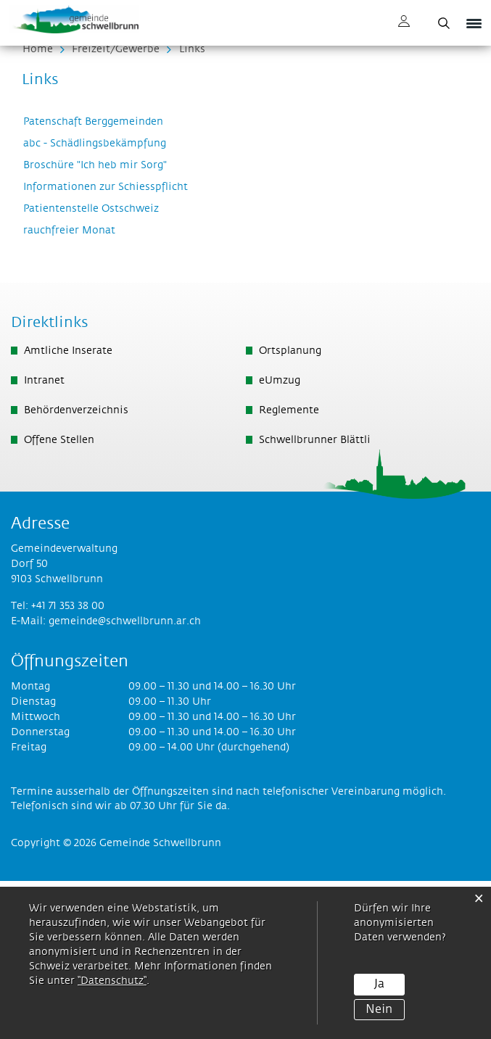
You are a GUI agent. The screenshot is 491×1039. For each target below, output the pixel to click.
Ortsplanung (290, 509)
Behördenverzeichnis (76, 568)
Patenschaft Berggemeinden (99, 280)
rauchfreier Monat (75, 388)
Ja (379, 983)
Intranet (44, 539)
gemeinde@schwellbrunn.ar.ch (125, 779)
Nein (379, 1008)
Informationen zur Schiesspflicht (112, 345)
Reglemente (289, 568)
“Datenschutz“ (112, 981)
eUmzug (279, 539)
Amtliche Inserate (68, 509)
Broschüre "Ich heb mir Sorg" (101, 323)
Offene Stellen (59, 598)
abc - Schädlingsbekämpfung (101, 301)
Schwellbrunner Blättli (315, 598)
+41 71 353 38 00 (67, 764)
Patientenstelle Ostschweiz (97, 367)
